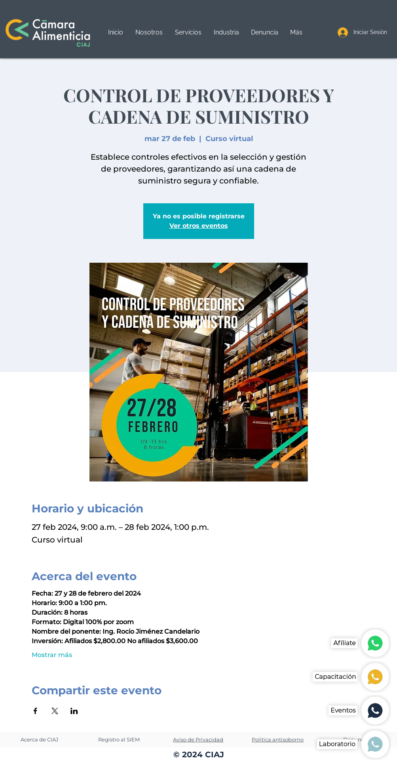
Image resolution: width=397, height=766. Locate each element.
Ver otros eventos (198, 225)
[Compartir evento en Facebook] (35, 711)
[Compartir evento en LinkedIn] (74, 711)
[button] (188, 32)
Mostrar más (52, 655)
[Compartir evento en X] (55, 711)
